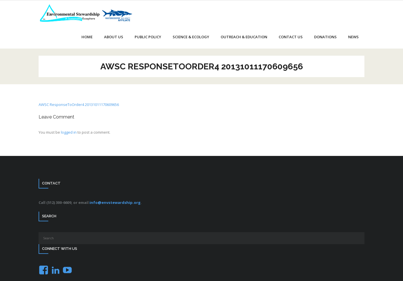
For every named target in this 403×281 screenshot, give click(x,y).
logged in (69, 132)
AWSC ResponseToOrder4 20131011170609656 (79, 104)
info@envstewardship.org (115, 202)
